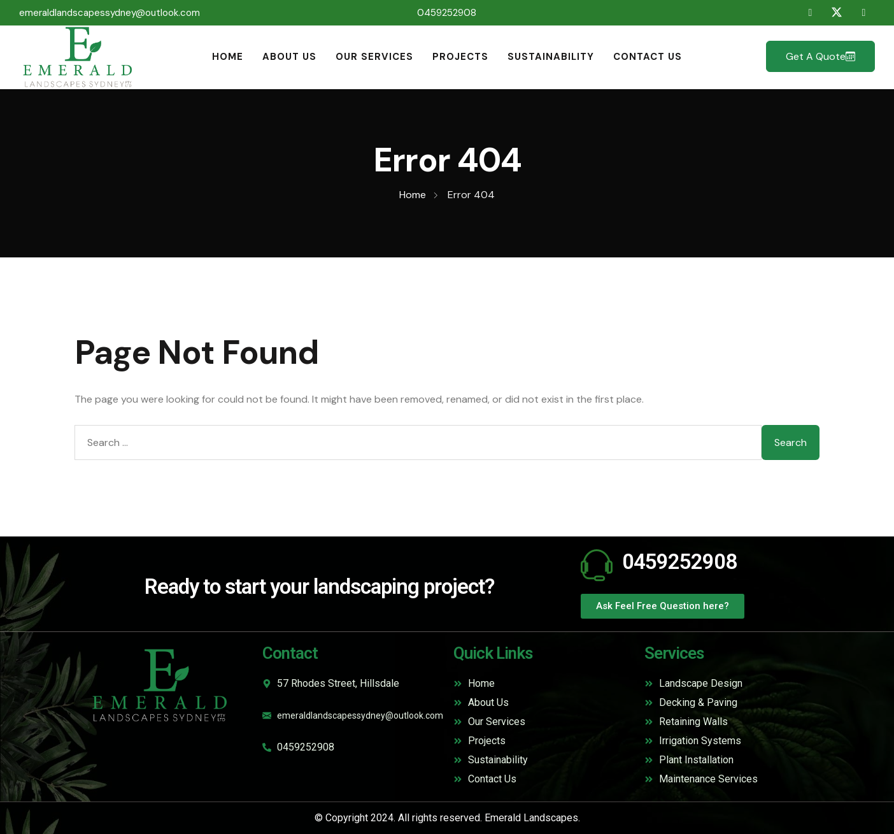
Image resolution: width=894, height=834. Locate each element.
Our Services (374, 56)
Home (227, 56)
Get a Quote (820, 56)
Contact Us (647, 56)
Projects (460, 56)
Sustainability (550, 56)
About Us (289, 56)
